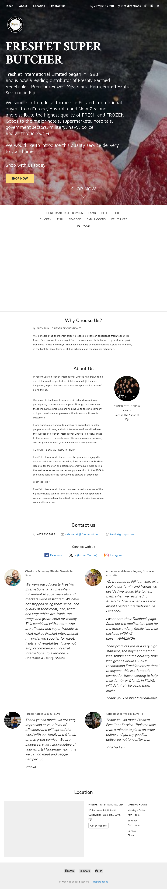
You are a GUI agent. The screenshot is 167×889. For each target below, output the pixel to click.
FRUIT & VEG (119, 219)
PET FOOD (83, 225)
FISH (60, 219)
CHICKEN (45, 219)
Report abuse (100, 881)
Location (39, 6)
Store (9, 6)
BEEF (104, 213)
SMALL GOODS (96, 219)
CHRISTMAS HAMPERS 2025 (64, 213)
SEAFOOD (75, 219)
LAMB (92, 213)
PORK (117, 213)
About (23, 6)
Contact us (58, 6)
